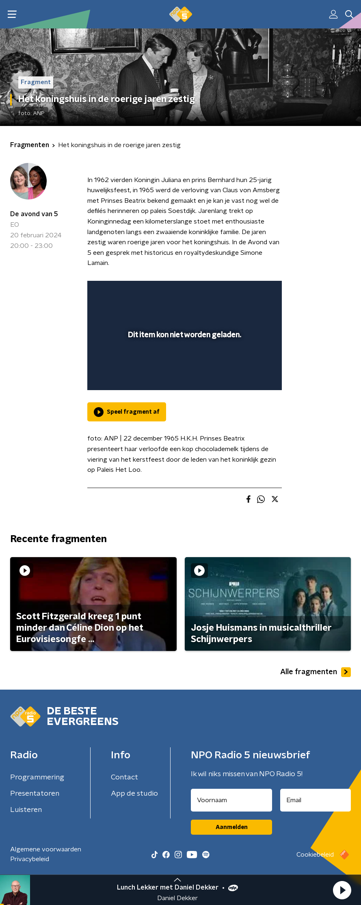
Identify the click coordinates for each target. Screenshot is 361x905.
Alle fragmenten (315, 672)
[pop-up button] (238, 292)
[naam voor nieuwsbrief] (231, 800)
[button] (342, 890)
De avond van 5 (34, 214)
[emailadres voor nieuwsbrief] (315, 800)
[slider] (183, 376)
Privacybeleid (29, 859)
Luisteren (26, 810)
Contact (124, 777)
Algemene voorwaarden (45, 849)
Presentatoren (34, 793)
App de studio (134, 793)
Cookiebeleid (315, 854)
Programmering (37, 777)
